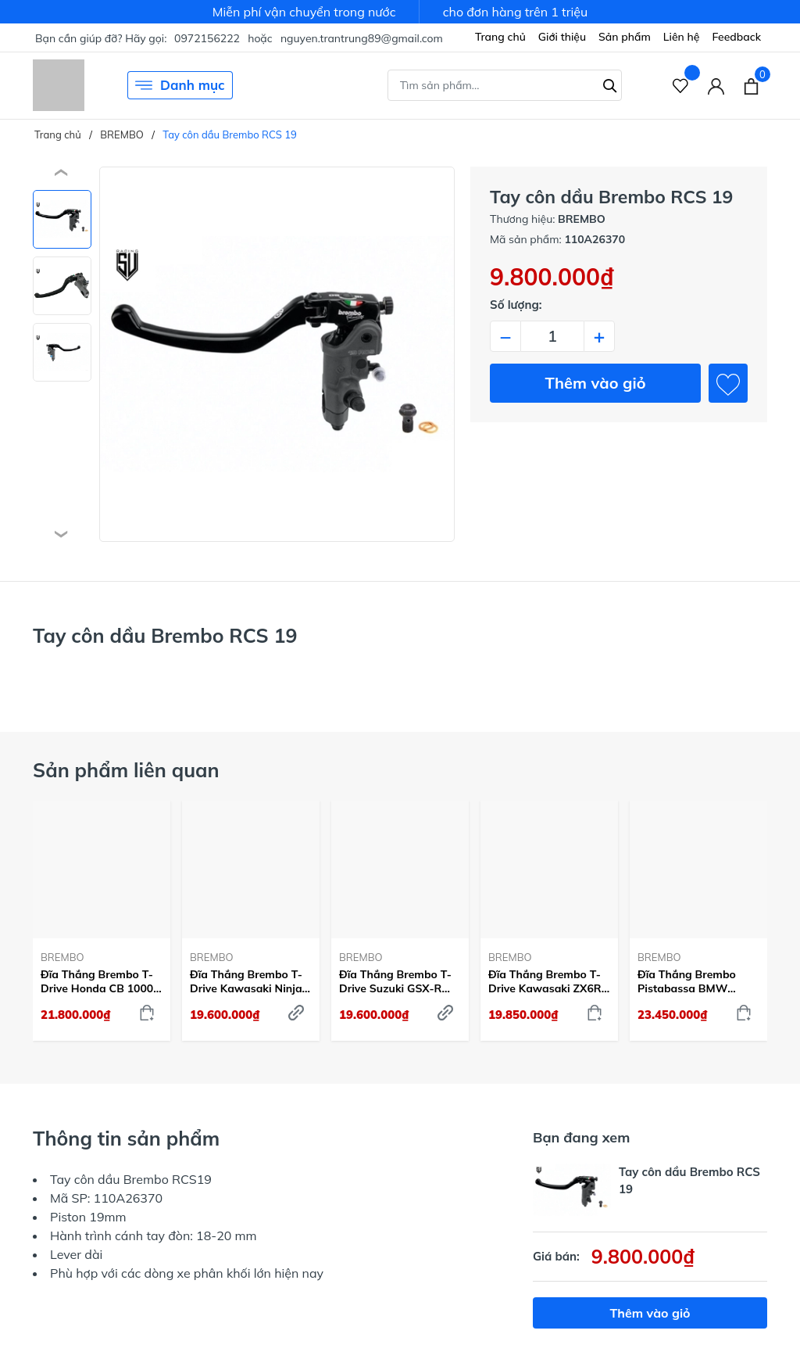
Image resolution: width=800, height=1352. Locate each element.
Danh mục (180, 85)
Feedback (736, 37)
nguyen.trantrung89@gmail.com (361, 38)
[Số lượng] (552, 336)
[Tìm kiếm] (610, 83)
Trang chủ (500, 37)
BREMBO (62, 957)
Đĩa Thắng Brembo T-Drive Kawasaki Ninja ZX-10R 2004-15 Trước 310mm (249, 981)
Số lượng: (516, 304)
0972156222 (207, 38)
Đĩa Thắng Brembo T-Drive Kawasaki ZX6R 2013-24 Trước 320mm (547, 981)
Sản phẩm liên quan (126, 770)
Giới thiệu (562, 37)
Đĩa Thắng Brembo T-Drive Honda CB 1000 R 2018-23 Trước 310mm (97, 981)
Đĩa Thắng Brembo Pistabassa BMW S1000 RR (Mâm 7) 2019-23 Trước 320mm (696, 981)
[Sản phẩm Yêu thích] (681, 85)
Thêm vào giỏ (595, 383)
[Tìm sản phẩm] (505, 85)
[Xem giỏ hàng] (751, 85)
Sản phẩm (624, 37)
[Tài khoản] (716, 85)
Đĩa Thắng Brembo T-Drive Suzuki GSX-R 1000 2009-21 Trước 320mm (395, 981)
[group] (277, 354)
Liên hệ (681, 37)
